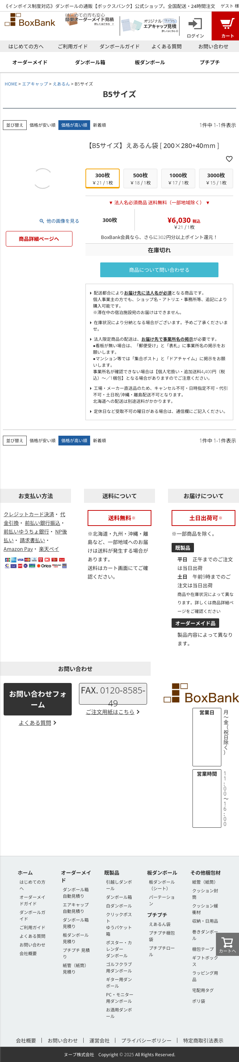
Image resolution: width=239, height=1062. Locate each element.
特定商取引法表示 (203, 1040)
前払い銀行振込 (42, 522)
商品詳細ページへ (39, 238)
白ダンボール (119, 905)
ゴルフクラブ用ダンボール (119, 967)
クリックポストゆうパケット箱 (119, 924)
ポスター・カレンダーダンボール (119, 948)
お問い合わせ (213, 46)
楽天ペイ (49, 548)
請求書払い (32, 540)
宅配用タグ (203, 990)
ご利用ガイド (73, 46)
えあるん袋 (160, 924)
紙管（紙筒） (205, 882)
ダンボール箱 (119, 897)
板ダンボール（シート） (162, 885)
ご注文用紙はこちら (110, 711)
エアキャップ (35, 83)
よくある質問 (166, 46)
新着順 (99, 125)
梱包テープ (203, 949)
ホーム (25, 872)
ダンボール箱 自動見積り (76, 892)
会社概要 (28, 953)
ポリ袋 (198, 1001)
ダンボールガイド (119, 46)
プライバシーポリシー (146, 1040)
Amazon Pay (18, 548)
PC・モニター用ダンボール (119, 997)
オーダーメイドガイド (32, 900)
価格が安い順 (43, 125)
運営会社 (99, 1040)
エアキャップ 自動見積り (76, 907)
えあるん (61, 83)
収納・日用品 (205, 921)
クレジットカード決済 (29, 514)
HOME (11, 83)
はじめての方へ (26, 46)
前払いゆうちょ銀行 (26, 531)
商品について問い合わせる (159, 269)
